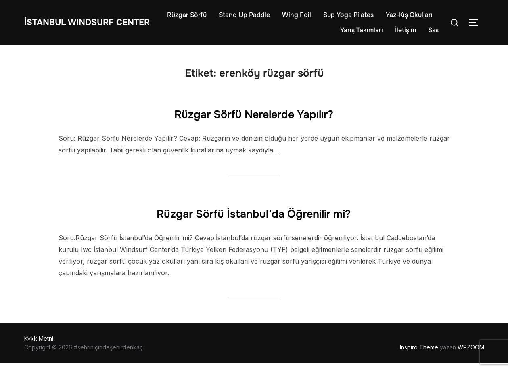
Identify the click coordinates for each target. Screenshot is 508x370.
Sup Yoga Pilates (407, 18)
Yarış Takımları (361, 33)
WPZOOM (471, 354)
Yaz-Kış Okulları (304, 33)
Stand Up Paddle (303, 18)
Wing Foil (355, 18)
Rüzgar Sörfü (245, 18)
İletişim (405, 33)
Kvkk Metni (38, 345)
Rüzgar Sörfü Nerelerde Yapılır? (254, 120)
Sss (433, 33)
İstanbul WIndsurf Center (80, 26)
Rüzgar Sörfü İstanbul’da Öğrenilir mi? (253, 219)
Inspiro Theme (419, 354)
